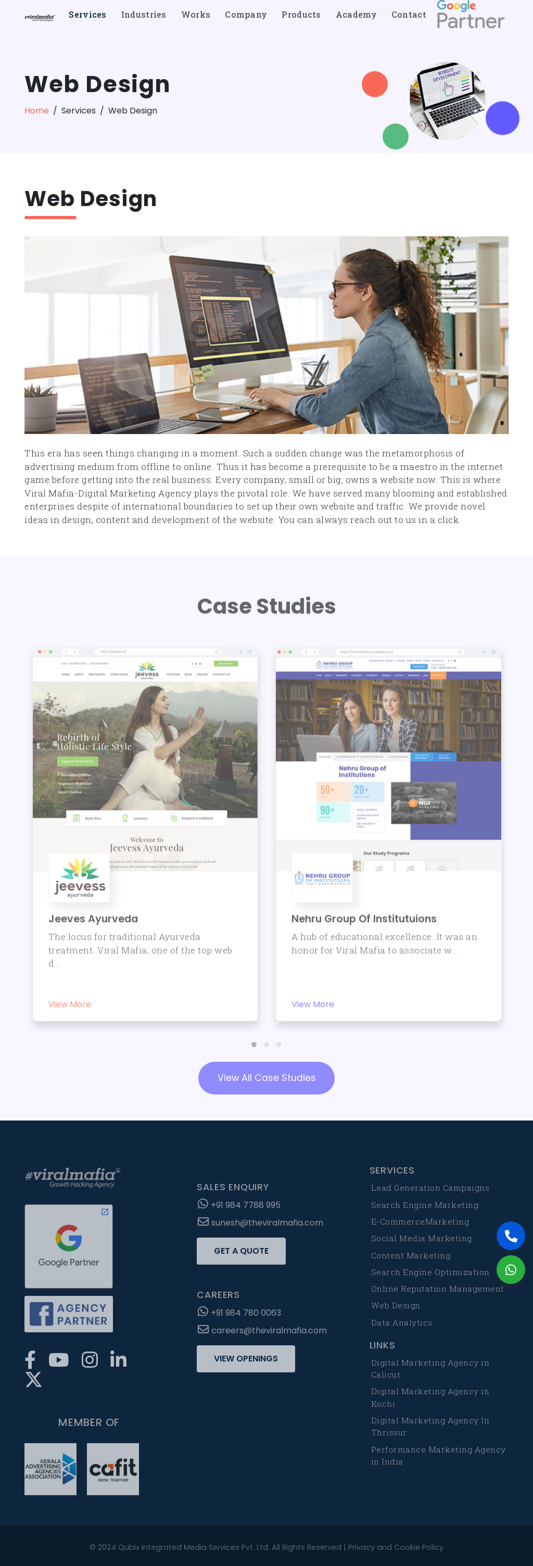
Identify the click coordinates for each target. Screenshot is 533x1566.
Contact (408, 14)
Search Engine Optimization (430, 1275)
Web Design (396, 1309)
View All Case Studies (267, 1074)
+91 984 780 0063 (239, 1316)
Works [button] (196, 14)
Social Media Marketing (421, 1242)
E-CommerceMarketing (420, 1225)
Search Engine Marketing (425, 1208)
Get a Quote (241, 1255)
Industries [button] (144, 14)
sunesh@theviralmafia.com (260, 1226)
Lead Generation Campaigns (430, 1191)
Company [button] (246, 14)
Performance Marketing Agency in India (438, 1458)
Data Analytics (402, 1325)
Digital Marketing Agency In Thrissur (430, 1430)
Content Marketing (411, 1258)
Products (301, 14)
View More (69, 1001)
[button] (254, 1041)
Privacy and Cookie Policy (395, 1547)
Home (36, 111)
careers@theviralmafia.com (262, 1334)
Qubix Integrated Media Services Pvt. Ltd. (194, 1547)
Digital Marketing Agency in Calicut (430, 1372)
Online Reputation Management (437, 1292)
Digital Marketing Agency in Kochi (430, 1401)
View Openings (246, 1362)
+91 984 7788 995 (239, 1209)
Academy (356, 14)
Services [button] (87, 14)
